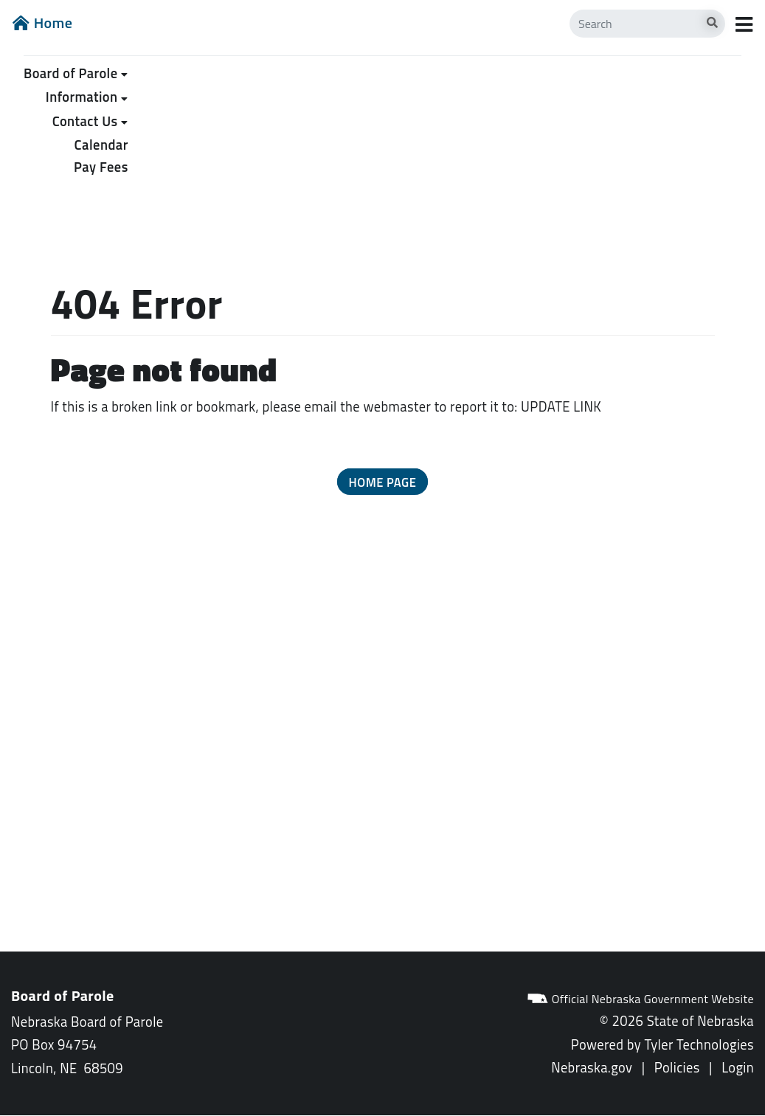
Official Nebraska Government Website (640, 999)
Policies (677, 1067)
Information (82, 96)
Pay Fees (101, 166)
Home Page (383, 482)
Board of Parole (70, 73)
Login (737, 1067)
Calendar (101, 144)
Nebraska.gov (591, 1067)
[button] (383, 481)
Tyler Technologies (699, 1044)
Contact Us (85, 121)
